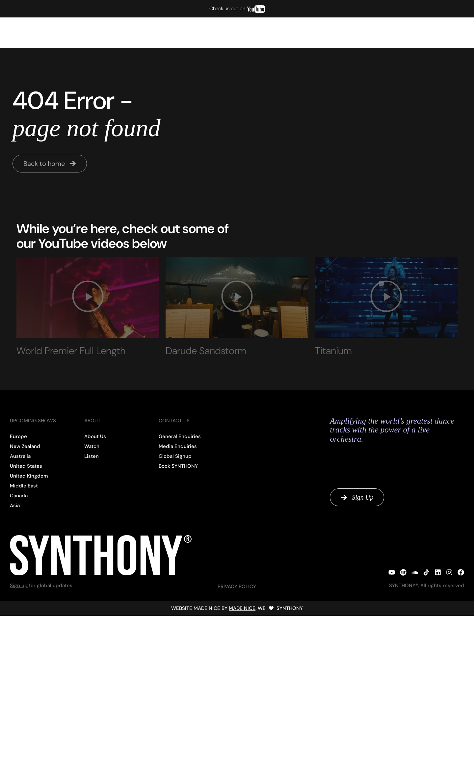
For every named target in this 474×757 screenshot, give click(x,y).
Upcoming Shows (29, 32)
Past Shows (118, 32)
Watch (65, 32)
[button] (87, 297)
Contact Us (451, 32)
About (382, 32)
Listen (88, 32)
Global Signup (414, 32)
